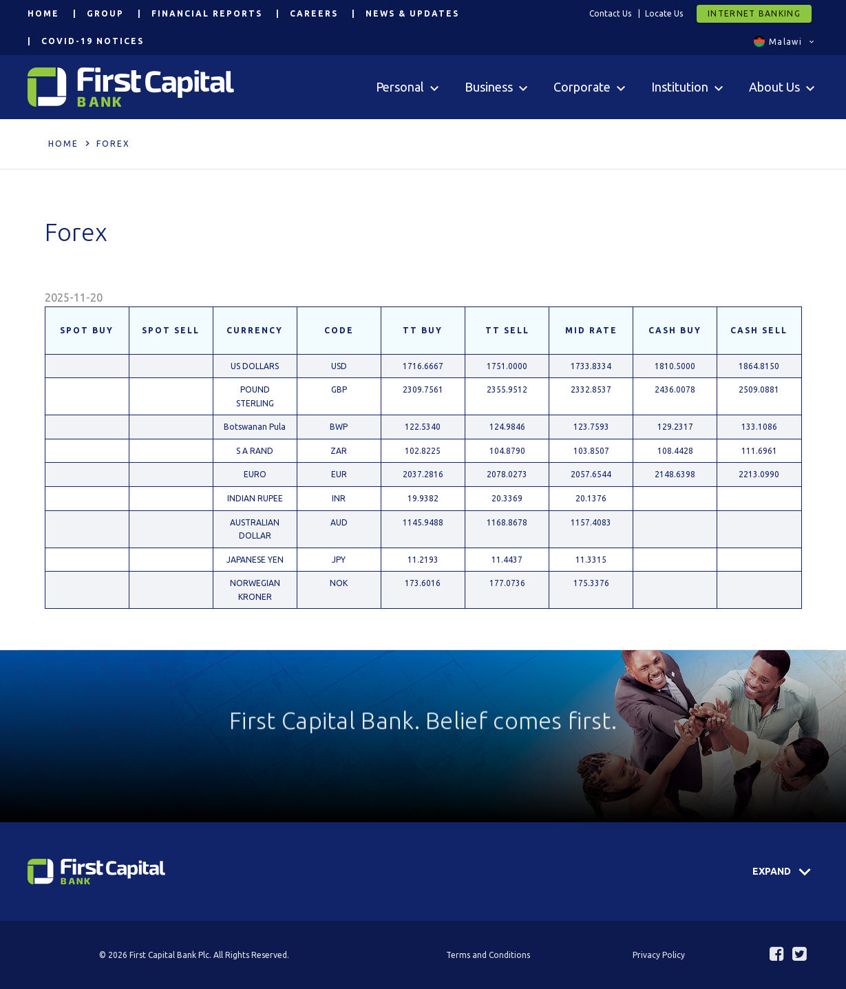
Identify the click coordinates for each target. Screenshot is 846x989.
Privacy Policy (659, 954)
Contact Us (610, 13)
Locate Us (664, 13)
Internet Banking (754, 13)
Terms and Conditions (488, 954)
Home (43, 13)
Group (105, 13)
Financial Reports (206, 13)
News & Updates (412, 13)
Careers (314, 13)
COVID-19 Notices (92, 41)
